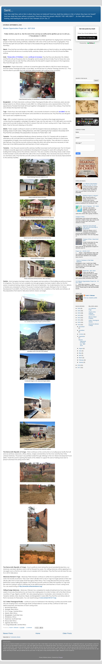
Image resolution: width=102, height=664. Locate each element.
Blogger (61, 657)
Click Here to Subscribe (87, 38)
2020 (79, 322)
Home (38, 633)
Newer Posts (8, 633)
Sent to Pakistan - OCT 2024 (91, 206)
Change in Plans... (80, 216)
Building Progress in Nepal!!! (90, 195)
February (81, 360)
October (81, 334)
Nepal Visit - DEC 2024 (89, 270)
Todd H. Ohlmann (90, 295)
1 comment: (29, 627)
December (82, 326)
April (80, 355)
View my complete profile (90, 297)
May (80, 353)
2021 (79, 320)
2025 (79, 310)
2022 (79, 317)
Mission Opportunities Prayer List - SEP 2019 (19, 28)
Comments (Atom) (15, 637)
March (81, 357)
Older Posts (67, 633)
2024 (79, 313)
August (81, 348)
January (81, 362)
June (80, 350)
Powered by (87, 43)
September (82, 336)
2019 (79, 324)
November (81, 330)
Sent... (8, 10)
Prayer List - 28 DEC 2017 (83, 251)
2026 (79, 308)
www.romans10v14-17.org (48, 598)
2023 (79, 315)
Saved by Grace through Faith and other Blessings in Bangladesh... (90, 227)
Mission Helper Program (93, 317)
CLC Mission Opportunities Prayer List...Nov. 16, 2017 (90, 184)
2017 (79, 367)
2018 (79, 365)
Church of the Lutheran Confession (92, 313)
